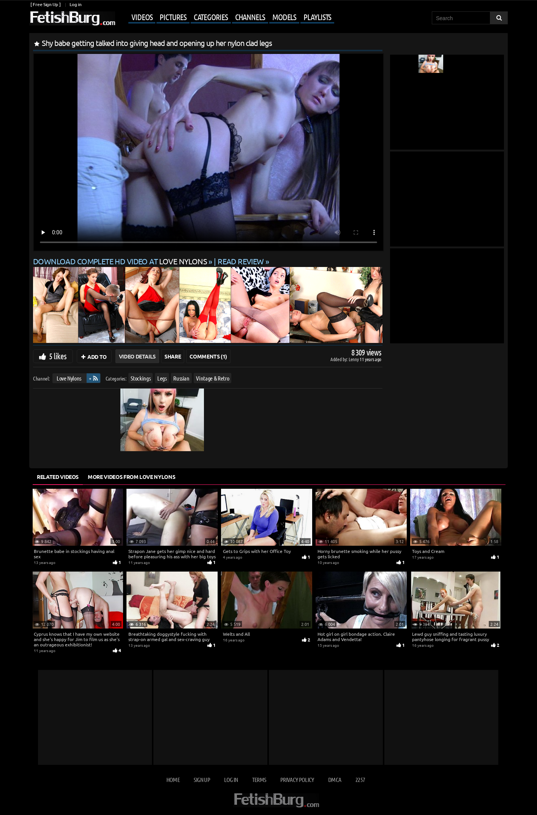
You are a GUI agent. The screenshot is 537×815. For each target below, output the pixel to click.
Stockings (140, 378)
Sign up (202, 779)
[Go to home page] (72, 18)
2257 (360, 779)
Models (284, 17)
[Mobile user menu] (225, 17)
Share (172, 356)
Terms (259, 779)
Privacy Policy (297, 779)
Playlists (317, 17)
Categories (211, 17)
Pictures (173, 17)
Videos (141, 17)
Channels (250, 17)
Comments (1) (208, 356)
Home (173, 779)
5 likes (57, 356)
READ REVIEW (241, 261)
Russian (181, 378)
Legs (162, 378)
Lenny (354, 359)
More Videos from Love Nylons (131, 476)
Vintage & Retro (212, 378)
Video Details (137, 356)
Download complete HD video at (120, 261)
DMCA (334, 779)
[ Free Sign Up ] (45, 4)
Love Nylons (69, 378)
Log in (75, 4)
